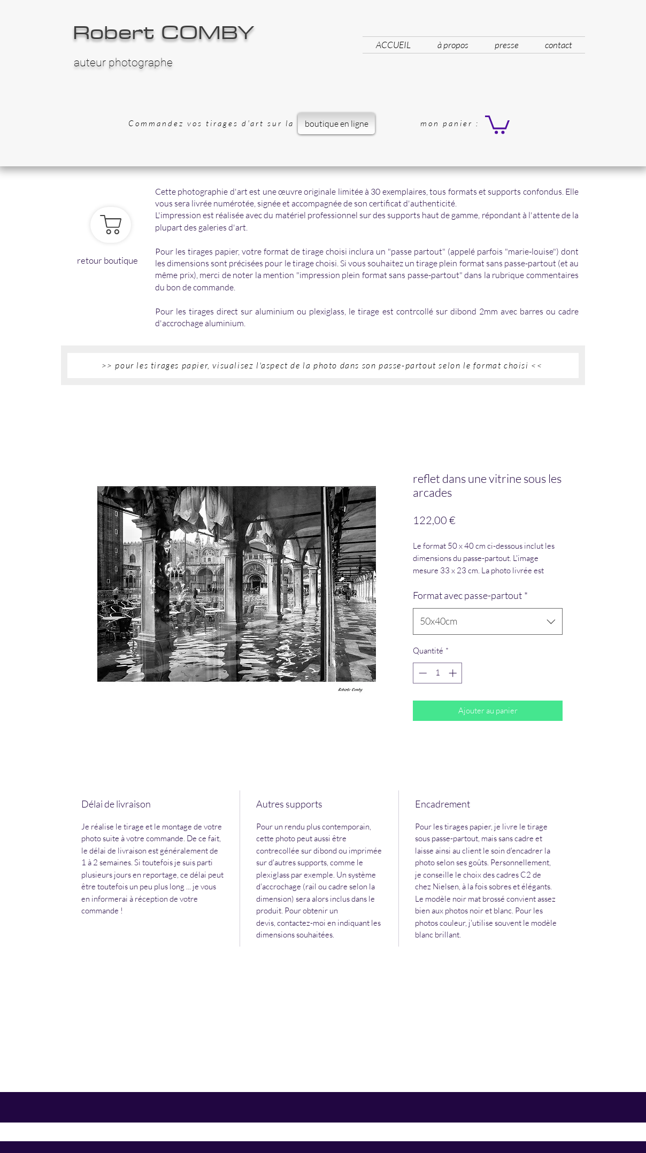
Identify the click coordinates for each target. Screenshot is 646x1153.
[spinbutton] (438, 673)
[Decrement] (421, 673)
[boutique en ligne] (336, 123)
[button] (497, 123)
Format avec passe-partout (470, 595)
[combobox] (488, 621)
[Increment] (454, 673)
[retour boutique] (110, 225)
